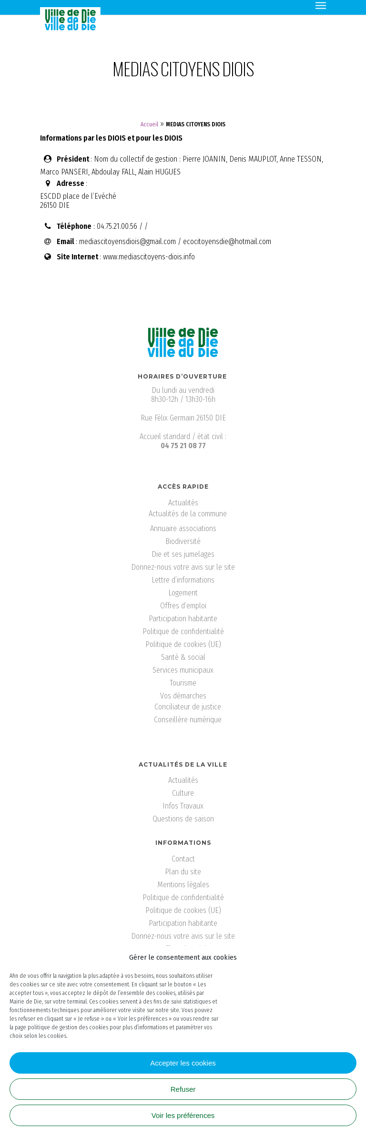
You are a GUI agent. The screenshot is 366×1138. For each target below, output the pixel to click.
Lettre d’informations (183, 579)
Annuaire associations (183, 528)
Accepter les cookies (183, 1063)
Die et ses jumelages (183, 554)
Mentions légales (183, 884)
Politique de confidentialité (183, 631)
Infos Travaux (183, 805)
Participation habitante (183, 618)
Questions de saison (183, 818)
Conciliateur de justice (187, 706)
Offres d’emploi (183, 605)
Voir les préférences (183, 1115)
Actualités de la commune (188, 513)
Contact (183, 858)
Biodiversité (183, 541)
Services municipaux (183, 670)
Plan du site (183, 871)
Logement (183, 592)
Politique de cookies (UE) (183, 644)
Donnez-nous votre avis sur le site (183, 567)
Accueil (149, 124)
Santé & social (183, 657)
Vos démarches (183, 695)
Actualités (183, 502)
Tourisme (183, 682)
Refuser (183, 1089)
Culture (183, 793)
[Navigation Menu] (320, 5)
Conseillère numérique (188, 719)
